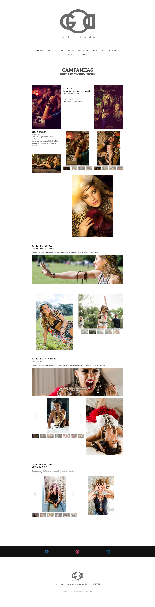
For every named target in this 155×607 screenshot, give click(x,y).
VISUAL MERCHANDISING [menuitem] (113, 50)
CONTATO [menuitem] (84, 54)
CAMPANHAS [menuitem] (71, 50)
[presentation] (66, 148)
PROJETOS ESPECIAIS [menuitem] (83, 50)
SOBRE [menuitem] (49, 50)
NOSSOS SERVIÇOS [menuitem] (98, 50)
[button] (66, 168)
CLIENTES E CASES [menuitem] (59, 50)
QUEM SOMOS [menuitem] (39, 50)
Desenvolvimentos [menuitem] (73, 54)
